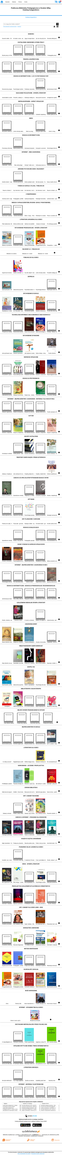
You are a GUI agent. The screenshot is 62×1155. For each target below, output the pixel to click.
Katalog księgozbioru (31, 17)
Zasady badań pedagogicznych (8, 1107)
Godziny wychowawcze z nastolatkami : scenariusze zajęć (51, 1107)
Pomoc (20, 2)
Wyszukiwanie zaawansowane (10, 26)
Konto (25, 2)
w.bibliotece (36, 1134)
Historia (14, 2)
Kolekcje (19, 26)
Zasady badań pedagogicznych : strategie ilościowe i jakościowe (14, 1105)
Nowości (7, 2)
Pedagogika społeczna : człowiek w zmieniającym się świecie (13, 1109)
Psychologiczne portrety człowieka (9, 1106)
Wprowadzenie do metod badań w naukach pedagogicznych (13, 1110)
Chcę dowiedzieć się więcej (24, 1153)
